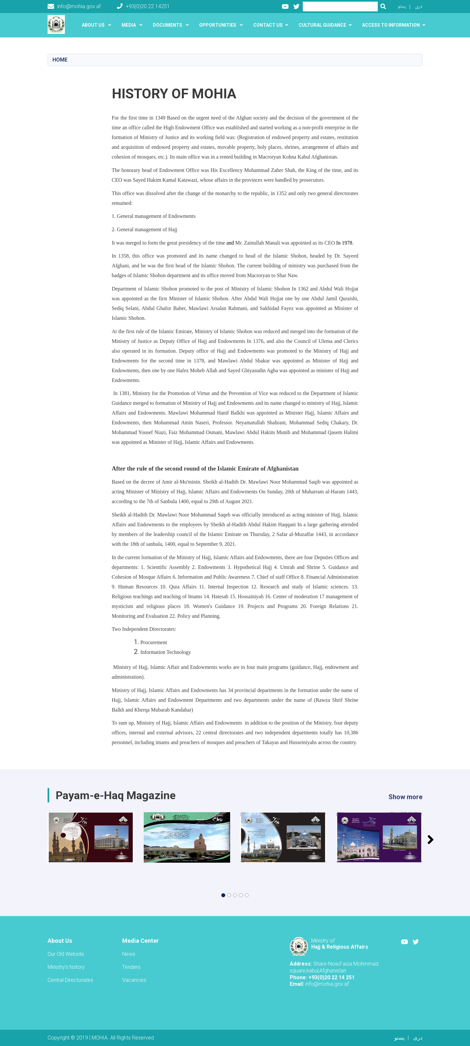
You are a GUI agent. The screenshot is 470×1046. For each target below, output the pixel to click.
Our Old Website (66, 954)
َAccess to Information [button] (391, 25)
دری (418, 6)
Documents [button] (168, 25)
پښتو (402, 6)
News (128, 954)
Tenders (131, 967)
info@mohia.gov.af (74, 6)
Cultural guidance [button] (322, 25)
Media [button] (129, 25)
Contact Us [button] (268, 25)
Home (59, 60)
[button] (223, 895)
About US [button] (94, 25)
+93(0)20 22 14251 (143, 6)
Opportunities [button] (218, 25)
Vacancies (134, 980)
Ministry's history (66, 967)
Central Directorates (70, 980)
